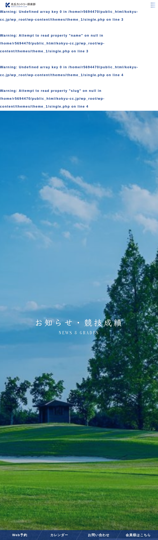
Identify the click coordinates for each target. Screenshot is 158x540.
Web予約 (19, 535)
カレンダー (59, 535)
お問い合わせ (99, 535)
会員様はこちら (138, 535)
